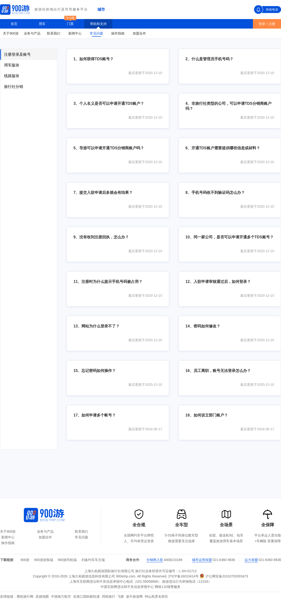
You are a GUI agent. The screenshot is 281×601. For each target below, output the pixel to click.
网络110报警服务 (167, 587)
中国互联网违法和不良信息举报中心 (127, 587)
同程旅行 (109, 596)
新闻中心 (8, 537)
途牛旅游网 (135, 596)
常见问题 (81, 537)
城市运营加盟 (202, 560)
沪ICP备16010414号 (183, 576)
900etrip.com (125, 576)
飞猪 (121, 596)
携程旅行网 (25, 596)
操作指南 (8, 543)
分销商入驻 (154, 560)
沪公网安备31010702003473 (224, 576)
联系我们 (81, 531)
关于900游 (7, 531)
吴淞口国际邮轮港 (87, 596)
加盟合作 (45, 537)
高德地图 (42, 596)
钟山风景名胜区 (156, 596)
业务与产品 (45, 531)
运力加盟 (251, 560)
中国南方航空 (61, 596)
